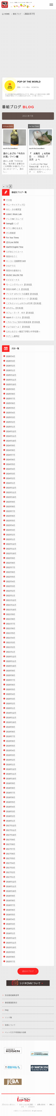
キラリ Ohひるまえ (14, 230)
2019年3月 (10, 757)
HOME (7, 14)
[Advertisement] (28, 45)
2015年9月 (10, 954)
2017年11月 (11, 832)
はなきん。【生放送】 (15, 310)
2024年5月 (10, 466)
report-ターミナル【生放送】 (18, 320)
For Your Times (12, 240)
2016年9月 (10, 898)
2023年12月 (11, 490)
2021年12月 (11, 602)
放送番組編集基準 (12, 998)
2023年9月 (10, 504)
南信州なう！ (11, 259)
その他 (9, 202)
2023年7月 (10, 513)
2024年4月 (10, 471)
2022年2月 (10, 593)
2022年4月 (10, 584)
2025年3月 (10, 420)
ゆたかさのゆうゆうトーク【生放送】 (22, 301)
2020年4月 (10, 696)
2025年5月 (10, 410)
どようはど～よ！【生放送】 (18, 329)
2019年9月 (10, 729)
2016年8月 (10, 903)
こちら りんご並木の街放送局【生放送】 (23, 324)
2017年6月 (10, 856)
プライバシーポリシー (8, 1104)
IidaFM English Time (14, 249)
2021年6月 (10, 631)
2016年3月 (10, 926)
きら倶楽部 (11, 235)
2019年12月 (11, 715)
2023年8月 (10, 509)
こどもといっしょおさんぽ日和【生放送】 (24, 306)
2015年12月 (11, 940)
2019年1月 (10, 767)
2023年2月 (10, 537)
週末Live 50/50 (12, 245)
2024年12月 (11, 434)
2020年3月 (10, 701)
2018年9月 (10, 785)
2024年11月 (11, 438)
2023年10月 (11, 499)
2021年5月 (10, 635)
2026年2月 (10, 368)
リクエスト (31, 1106)
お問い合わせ (41, 1104)
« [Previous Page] (3, 186)
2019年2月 (10, 762)
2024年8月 (10, 452)
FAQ (6, 1012)
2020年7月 (10, 682)
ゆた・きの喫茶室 (13, 212)
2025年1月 (10, 429)
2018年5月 (10, 804)
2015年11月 (11, 945)
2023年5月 (10, 523)
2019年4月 (10, 753)
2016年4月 (10, 921)
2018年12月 (11, 771)
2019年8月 (10, 734)
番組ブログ (17, 14)
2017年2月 (10, 875)
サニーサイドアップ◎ (15, 207)
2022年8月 (10, 565)
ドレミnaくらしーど (14, 221)
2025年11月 (11, 382)
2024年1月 (10, 485)
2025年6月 (10, 405)
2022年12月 (11, 546)
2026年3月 (10, 363)
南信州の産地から (13, 273)
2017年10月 (11, 837)
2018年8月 (10, 790)
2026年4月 (10, 359)
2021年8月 (10, 621)
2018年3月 (10, 814)
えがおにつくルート (14, 254)
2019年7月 (10, 739)
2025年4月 (10, 415)
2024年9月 (10, 448)
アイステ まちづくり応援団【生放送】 (22, 296)
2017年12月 (11, 828)
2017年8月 (10, 846)
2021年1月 (10, 654)
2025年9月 (10, 391)
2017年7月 (10, 851)
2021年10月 (11, 612)
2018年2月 (10, 818)
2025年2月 (10, 424)
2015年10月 (11, 950)
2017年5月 (10, 860)
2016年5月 (10, 917)
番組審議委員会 (11, 1005)
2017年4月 (10, 865)
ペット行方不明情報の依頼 (15, 1035)
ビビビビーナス (12, 282)
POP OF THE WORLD (29, 81)
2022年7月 (10, 570)
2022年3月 (10, 588)
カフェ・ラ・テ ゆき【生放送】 (20, 315)
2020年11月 (11, 663)
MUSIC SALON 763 (14, 277)
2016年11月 (11, 889)
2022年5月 (10, 579)
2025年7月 (10, 401)
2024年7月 (10, 457)
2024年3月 (10, 476)
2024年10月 (11, 443)
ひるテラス (11, 268)
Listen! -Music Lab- (14, 216)
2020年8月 (10, 678)
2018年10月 (11, 781)
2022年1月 (10, 598)
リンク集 (8, 1020)
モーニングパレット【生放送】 (19, 287)
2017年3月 (10, 870)
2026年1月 (10, 373)
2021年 (28, 14)
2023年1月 (10, 541)
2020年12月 (11, 659)
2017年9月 (10, 842)
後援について (10, 1027)
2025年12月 (11, 377)
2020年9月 (10, 673)
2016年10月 (11, 893)
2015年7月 (10, 964)
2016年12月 (11, 884)
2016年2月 (10, 931)
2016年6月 (10, 912)
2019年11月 (11, 720)
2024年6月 (10, 462)
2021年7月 (10, 626)
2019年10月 (11, 724)
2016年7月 (10, 907)
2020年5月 (10, 692)
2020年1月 (10, 710)
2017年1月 (10, 879)
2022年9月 (10, 560)
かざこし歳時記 (12, 338)
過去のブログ (28, 973)
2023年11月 (11, 494)
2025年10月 (11, 387)
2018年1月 (10, 823)
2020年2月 (10, 706)
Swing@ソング (12, 226)
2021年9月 (10, 617)
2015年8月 (10, 959)
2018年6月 (10, 799)
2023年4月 (10, 527)
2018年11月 (11, 776)
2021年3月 (10, 645)
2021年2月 (10, 649)
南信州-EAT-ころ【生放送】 (18, 291)
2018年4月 (10, 809)
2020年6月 (10, 687)
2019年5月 (10, 748)
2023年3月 (10, 532)
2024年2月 (10, 480)
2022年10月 (11, 556)
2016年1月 (10, 936)
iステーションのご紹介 (26, 1104)
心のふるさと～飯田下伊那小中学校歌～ (23, 334)
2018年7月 (10, 795)
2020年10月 (11, 668)
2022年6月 (10, 574)
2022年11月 (11, 551)
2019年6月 (10, 743)
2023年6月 (10, 518)
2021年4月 (10, 640)
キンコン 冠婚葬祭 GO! (16, 263)
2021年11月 (11, 607)
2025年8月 (10, 396)
